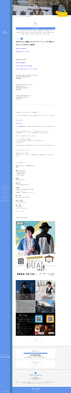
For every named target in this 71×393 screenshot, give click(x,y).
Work (44, 34)
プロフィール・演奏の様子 (5, 187)
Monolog (27, 32)
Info (51, 30)
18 (17, 62)
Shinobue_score (51, 32)
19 (17, 69)
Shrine (26, 34)
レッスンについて (5, 190)
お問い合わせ (5, 198)
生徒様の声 (5, 196)
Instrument (18, 32)
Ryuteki (40, 32)
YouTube (48, 34)
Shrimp (22, 34)
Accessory (23, 30)
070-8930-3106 (35, 355)
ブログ (5, 194)
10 (16, 69)
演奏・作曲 (5, 189)
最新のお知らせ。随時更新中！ (21, 48)
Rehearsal (36, 32)
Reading (31, 32)
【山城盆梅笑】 (23, 62)
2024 (26, 65)
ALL (19, 30)
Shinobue (44, 32)
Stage (33, 34)
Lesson (23, 32)
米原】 (36, 69)
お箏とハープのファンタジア (28, 69)
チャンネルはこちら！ (26, 51)
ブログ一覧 (35, 339)
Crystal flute (40, 30)
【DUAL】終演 (18, 123)
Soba (30, 34)
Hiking (47, 30)
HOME (5, 185)
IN (34, 69)
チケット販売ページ (19, 206)
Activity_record (29, 30)
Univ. (41, 34)
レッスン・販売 (5, 192)
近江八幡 (30, 65)
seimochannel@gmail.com (21, 201)
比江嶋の (17, 51)
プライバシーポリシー (46, 383)
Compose (35, 30)
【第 (21, 69)
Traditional (37, 34)
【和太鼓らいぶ (22, 65)
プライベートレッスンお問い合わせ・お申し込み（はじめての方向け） (5, 200)
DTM (44, 30)
